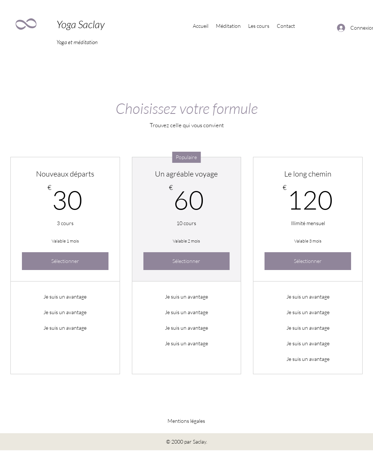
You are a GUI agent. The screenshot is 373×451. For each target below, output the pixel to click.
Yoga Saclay (80, 24)
